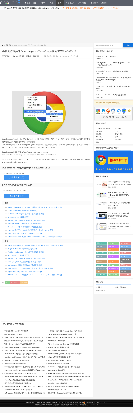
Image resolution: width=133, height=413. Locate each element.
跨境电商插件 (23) (125, 261)
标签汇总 (64, 405)
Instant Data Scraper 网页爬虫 (58, 363)
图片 (59, 3)
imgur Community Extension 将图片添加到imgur (25, 233)
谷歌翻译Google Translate (13, 334)
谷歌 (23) (111, 262)
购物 (97, 142)
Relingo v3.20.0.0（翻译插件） (113, 57)
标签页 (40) (124, 246)
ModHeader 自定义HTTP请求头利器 (16, 360)
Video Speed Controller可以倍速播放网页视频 (19, 344)
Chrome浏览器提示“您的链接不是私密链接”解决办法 (66, 373)
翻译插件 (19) (101, 275)
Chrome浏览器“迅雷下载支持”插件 (59, 357)
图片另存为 (15, 282)
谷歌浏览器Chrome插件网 (43, 405)
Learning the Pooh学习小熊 (57, 383)
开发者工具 (70, 3)
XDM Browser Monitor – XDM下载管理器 (18, 390)
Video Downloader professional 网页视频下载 (63, 344)
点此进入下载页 (16, 196)
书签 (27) (123, 253)
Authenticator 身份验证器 (56, 370)
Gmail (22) (100, 265)
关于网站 (56, 405)
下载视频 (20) (125, 268)
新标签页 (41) (113, 246)
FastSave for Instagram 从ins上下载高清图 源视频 (26, 214)
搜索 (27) (99, 256)
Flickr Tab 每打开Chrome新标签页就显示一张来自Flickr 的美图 (30, 230)
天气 (116, 131)
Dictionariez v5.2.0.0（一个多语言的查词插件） (113, 96)
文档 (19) (99, 271)
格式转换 (24, 282)
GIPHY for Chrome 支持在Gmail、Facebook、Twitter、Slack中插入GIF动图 (35, 237)
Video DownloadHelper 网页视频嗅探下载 (62, 334)
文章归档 (71, 405)
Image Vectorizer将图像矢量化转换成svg (22, 210)
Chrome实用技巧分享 (103, 129)
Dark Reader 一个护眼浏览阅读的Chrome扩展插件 (65, 380)
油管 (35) (99, 250)
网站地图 (83, 405)
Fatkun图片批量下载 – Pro (57, 390)
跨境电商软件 (100, 290)
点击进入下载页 (16, 177)
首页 (27, 3)
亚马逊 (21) (124, 265)
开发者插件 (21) (102, 268)
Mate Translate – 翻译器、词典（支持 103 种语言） (21, 354)
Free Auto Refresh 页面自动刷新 (15, 363)
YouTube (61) (125, 243)
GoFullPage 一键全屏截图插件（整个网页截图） (64, 367)
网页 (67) (111, 243)
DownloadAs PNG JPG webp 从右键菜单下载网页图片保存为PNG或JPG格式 (35, 207)
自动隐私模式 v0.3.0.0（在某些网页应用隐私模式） (113, 72)
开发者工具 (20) (113, 268)
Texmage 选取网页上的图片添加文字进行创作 (24, 224)
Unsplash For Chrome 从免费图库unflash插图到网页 (26, 220)
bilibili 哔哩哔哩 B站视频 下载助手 (59, 360)
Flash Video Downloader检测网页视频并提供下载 (65, 393)
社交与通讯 (99, 139)
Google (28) (100, 253)
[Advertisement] (66, 27)
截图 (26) (111, 256)
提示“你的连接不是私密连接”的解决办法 (17, 383)
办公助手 (118, 129)
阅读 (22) (111, 265)
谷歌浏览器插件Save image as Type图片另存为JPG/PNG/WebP (39, 51)
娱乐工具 (99, 134)
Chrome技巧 (83, 3)
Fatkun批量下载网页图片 (56, 341)
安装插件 (94, 3)
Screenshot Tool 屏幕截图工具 (18, 217)
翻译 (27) (111, 253)
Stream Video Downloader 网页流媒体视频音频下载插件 (23, 350)
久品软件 (99, 287)
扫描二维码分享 (33, 56)
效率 (43, 3)
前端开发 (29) (125, 250)
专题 (76, 405)
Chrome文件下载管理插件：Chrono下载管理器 (20, 373)
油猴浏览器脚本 (120, 287)
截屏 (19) (123, 271)
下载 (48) (99, 246)
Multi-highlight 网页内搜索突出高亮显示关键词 (63, 386)
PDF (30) (111, 250)
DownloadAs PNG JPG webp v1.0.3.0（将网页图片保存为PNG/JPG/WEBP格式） (113, 80)
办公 (35, 3)
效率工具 (99, 137)
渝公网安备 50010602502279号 (95, 402)
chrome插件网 (19, 56)
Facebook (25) (125, 256)
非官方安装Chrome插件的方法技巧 (16, 331)
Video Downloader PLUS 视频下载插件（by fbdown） (22, 347)
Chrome (104, 3)
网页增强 (118, 139)
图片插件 (9, 45)
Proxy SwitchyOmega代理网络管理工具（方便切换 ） (66, 337)
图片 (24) (99, 262)
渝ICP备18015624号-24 (50, 402)
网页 (51, 3)
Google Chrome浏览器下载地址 (59, 347)
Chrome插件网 (10, 3)
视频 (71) (99, 243)
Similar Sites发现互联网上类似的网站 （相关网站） (65, 354)
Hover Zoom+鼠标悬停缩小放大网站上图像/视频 (25, 227)
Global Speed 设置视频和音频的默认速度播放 (19, 380)
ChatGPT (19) (125, 275)
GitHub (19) (112, 271)
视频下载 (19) (113, 275)
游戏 (116, 137)
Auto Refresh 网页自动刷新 (57, 350)
